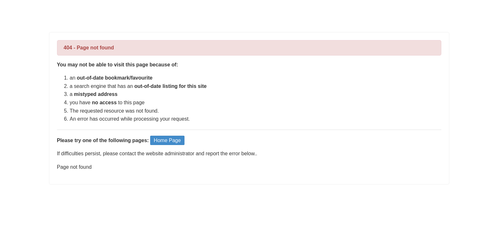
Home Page (167, 140)
